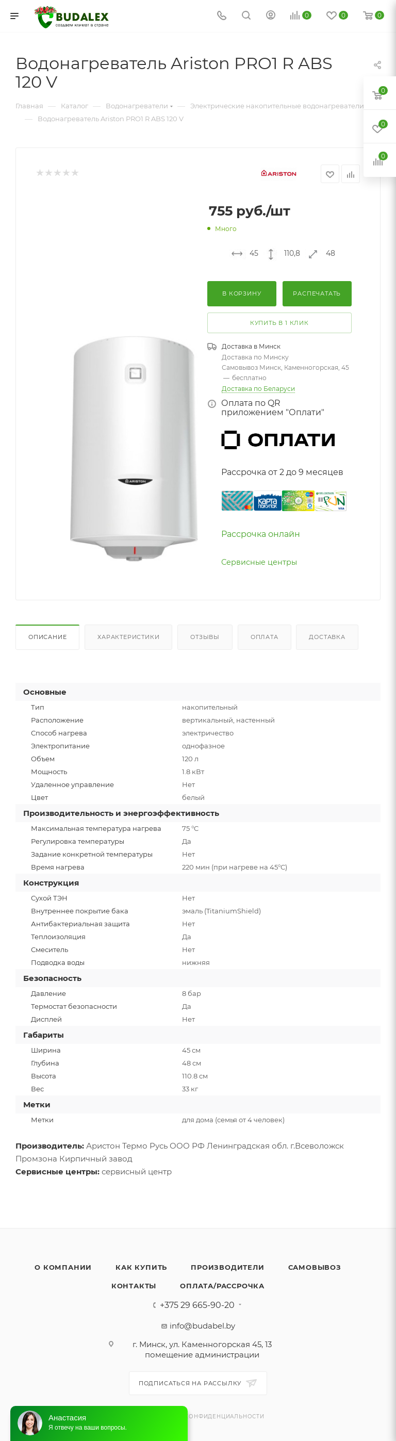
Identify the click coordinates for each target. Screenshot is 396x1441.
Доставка (327, 637)
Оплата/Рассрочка (222, 1286)
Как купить (141, 1267)
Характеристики (128, 637)
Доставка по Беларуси (258, 388)
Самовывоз (314, 1267)
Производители (227, 1267)
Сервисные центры (259, 562)
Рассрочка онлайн (260, 534)
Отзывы (205, 637)
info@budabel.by (202, 1326)
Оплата (264, 637)
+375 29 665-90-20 (197, 1305)
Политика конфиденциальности (206, 1416)
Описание (47, 637)
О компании (63, 1267)
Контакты (133, 1286)
